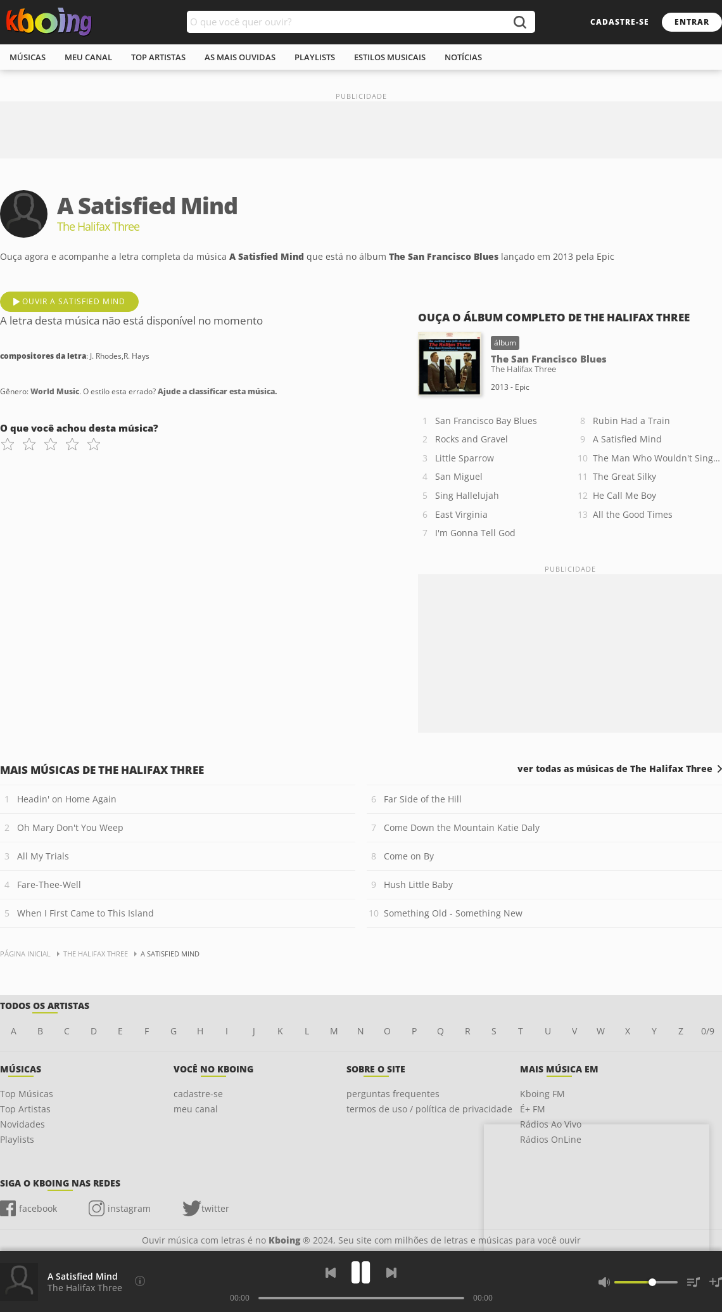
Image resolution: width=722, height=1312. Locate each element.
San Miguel (459, 476)
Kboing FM (542, 1094)
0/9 (707, 1031)
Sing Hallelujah (467, 495)
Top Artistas (25, 1109)
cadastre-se (619, 21)
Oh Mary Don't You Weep (70, 827)
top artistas (158, 57)
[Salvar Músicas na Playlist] (715, 1282)
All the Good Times (633, 514)
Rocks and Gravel (471, 439)
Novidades (22, 1124)
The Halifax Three (85, 1288)
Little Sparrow (464, 458)
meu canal (88, 57)
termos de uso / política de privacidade (429, 1109)
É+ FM (532, 1109)
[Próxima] (391, 1273)
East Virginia (461, 514)
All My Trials (43, 856)
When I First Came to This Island (85, 913)
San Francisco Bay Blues (486, 421)
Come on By (409, 856)
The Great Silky (624, 476)
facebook (38, 1208)
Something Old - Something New (453, 913)
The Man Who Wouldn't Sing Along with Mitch (657, 458)
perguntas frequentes (393, 1094)
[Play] (361, 1272)
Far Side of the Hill (423, 799)
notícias (463, 57)
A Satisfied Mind (627, 439)
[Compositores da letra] (140, 1281)
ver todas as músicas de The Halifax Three (614, 768)
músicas (28, 57)
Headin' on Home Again (67, 799)
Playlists (17, 1139)
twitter (215, 1208)
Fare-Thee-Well (49, 884)
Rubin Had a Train (631, 421)
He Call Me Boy (624, 495)
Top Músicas (26, 1094)
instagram (129, 1208)
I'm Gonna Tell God (475, 533)
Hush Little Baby (418, 884)
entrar (691, 21)
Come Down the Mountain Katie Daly (462, 827)
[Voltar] (331, 1273)
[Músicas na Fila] (693, 1282)
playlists (314, 57)
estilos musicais (390, 57)
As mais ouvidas (240, 57)
